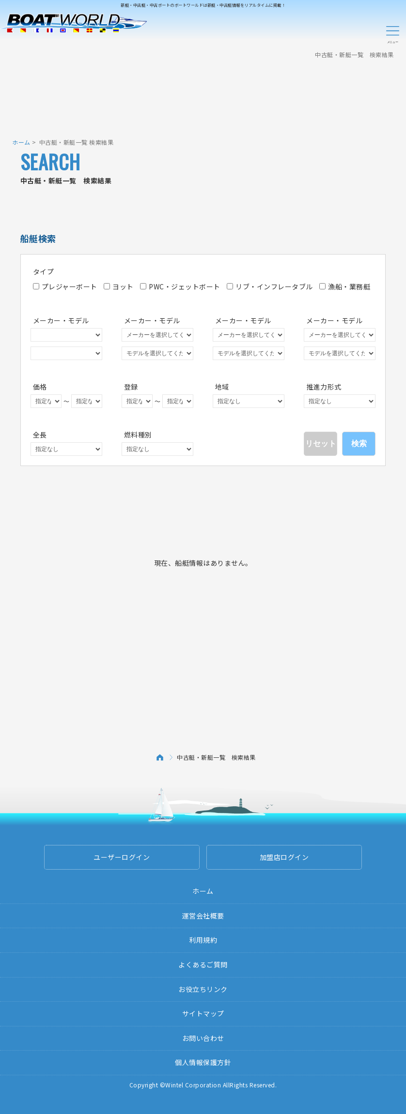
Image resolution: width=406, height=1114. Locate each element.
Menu (392, 32)
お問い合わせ (203, 1038)
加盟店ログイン (284, 857)
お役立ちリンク (203, 989)
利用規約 (203, 940)
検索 (359, 443)
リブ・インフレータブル (270, 286)
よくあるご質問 (203, 964)
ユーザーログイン (122, 857)
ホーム (21, 142)
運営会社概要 (203, 915)
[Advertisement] (203, 94)
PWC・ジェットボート (180, 286)
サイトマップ (203, 1013)
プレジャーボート (65, 286)
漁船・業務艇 (344, 286)
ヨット (119, 286)
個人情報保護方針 (203, 1062)
